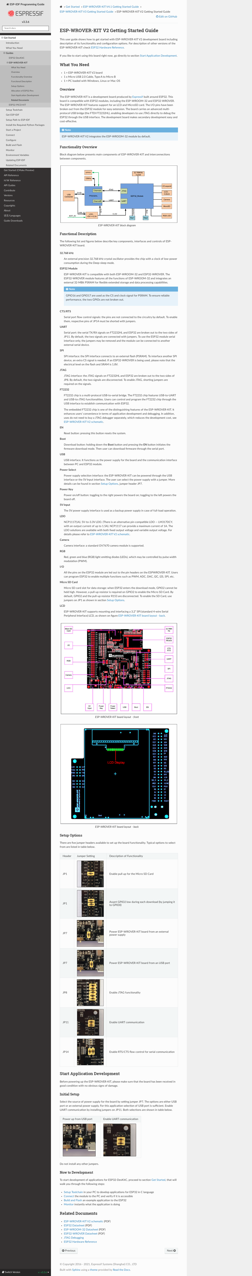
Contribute (9, 190)
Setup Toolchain (14, 110)
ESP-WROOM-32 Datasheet (81, 1229)
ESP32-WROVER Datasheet (80, 1233)
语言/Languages (12, 215)
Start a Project (13, 130)
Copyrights (9, 205)
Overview (15, 72)
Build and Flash (14, 145)
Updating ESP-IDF (15, 160)
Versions (8, 195)
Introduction (12, 43)
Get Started (9, 37)
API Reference (11, 175)
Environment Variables (17, 155)
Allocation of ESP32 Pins (22, 91)
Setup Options (17, 86)
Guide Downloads (13, 220)
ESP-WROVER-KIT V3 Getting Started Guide (86, 11)
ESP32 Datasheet (74, 1225)
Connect (10, 135)
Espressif (137, 97)
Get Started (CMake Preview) (19, 170)
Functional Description (21, 81)
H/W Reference (12, 180)
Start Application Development (25, 95)
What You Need (14, 48)
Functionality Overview (21, 77)
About (7, 210)
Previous (68, 1250)
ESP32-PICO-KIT (17, 105)
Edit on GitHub (167, 16)
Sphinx (76, 1270)
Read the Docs (121, 1270)
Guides (8, 53)
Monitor (10, 150)
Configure (11, 140)
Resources (9, 200)
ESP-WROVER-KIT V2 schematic (83, 422)
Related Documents (20, 100)
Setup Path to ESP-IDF (18, 120)
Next (171, 1250)
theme (93, 1270)
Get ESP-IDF (12, 115)
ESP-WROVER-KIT (17, 62)
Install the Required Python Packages (25, 125)
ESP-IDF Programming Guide (25, 11)
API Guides (9, 185)
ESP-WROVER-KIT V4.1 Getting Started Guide (111, 6)
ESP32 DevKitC (16, 58)
